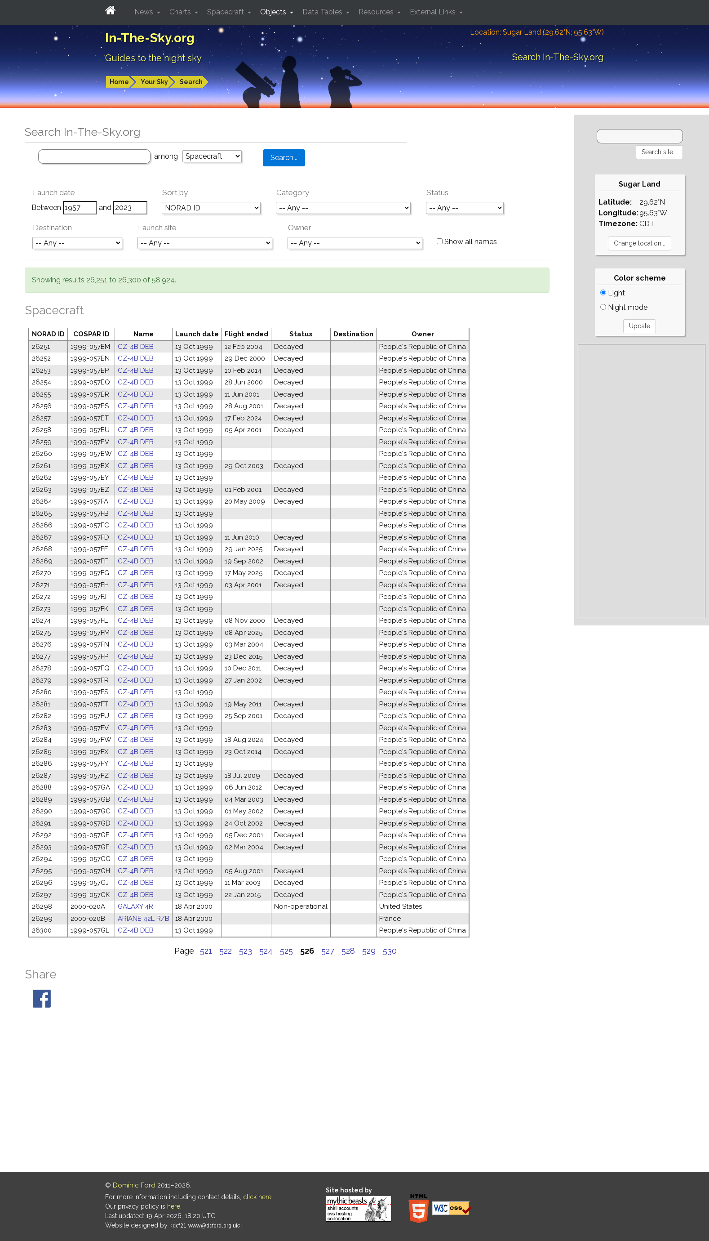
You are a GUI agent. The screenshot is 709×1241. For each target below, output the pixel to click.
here (173, 1206)
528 (348, 950)
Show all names (467, 241)
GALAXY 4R (135, 906)
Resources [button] (377, 12)
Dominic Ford (134, 1185)
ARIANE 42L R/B (143, 919)
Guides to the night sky (153, 58)
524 (266, 950)
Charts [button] (181, 12)
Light (612, 293)
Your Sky (154, 81)
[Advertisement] (641, 481)
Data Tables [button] (323, 12)
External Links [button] (433, 12)
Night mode (623, 307)
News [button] (144, 12)
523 (245, 950)
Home (119, 81)
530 (390, 950)
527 (327, 950)
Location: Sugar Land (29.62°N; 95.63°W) (537, 32)
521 (206, 950)
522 (225, 950)
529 (369, 950)
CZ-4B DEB (136, 347)
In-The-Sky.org (150, 38)
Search (191, 81)
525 (286, 950)
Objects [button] (274, 12)
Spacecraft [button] (226, 12)
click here (257, 1197)
